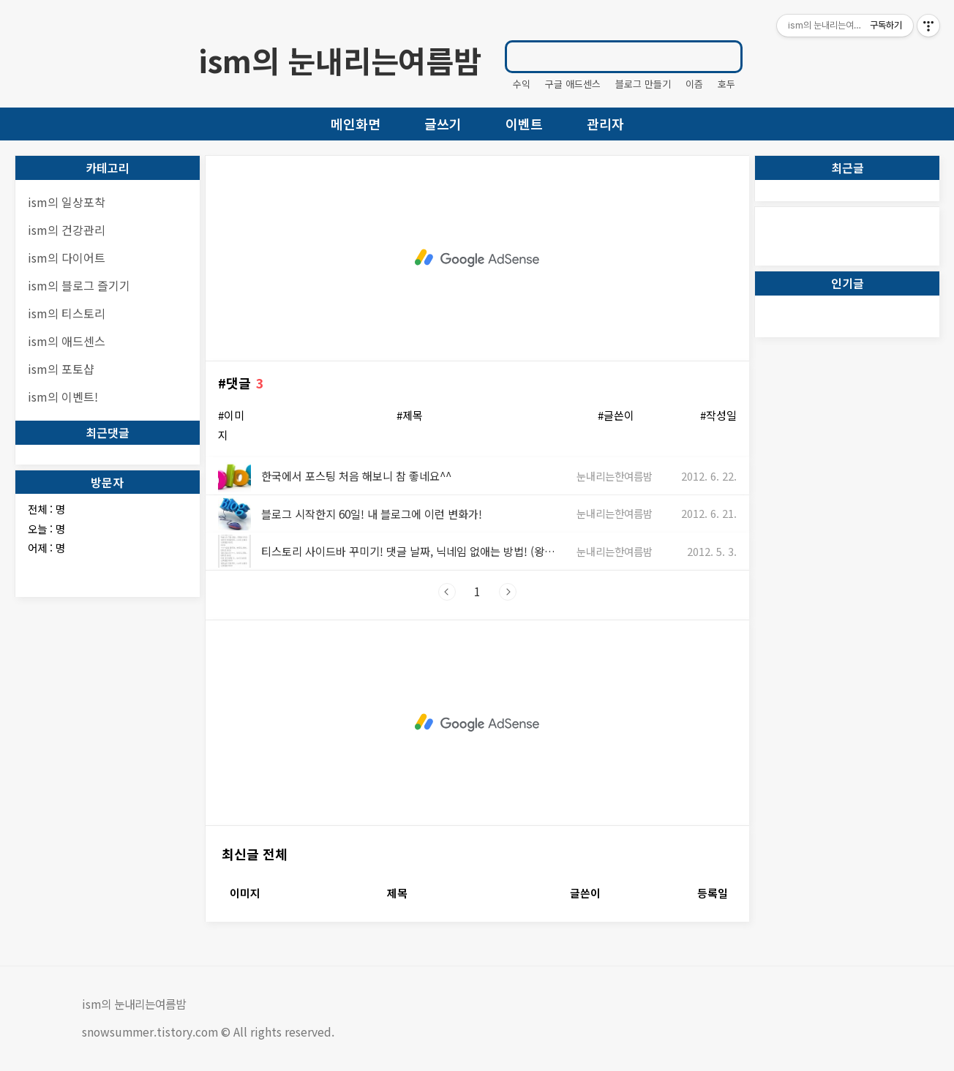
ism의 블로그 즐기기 (79, 285)
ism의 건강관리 (66, 229)
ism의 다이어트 (66, 257)
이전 (447, 592)
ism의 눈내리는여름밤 (339, 60)
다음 (508, 592)
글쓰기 (443, 123)
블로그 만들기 (643, 84)
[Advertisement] (477, 258)
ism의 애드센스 (66, 341)
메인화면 (355, 123)
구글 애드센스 (573, 84)
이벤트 (524, 123)
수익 (521, 84)
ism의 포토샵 (61, 368)
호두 (726, 84)
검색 (725, 56)
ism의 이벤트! (63, 396)
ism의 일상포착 (66, 202)
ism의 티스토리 (66, 313)
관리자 (605, 123)
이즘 (694, 84)
